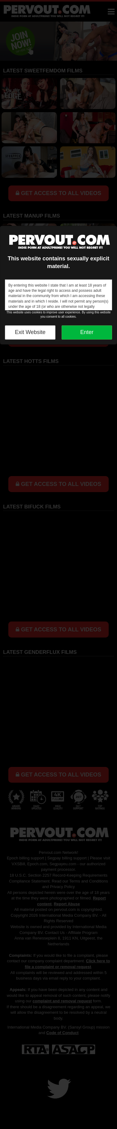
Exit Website (30, 332)
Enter (86, 332)
